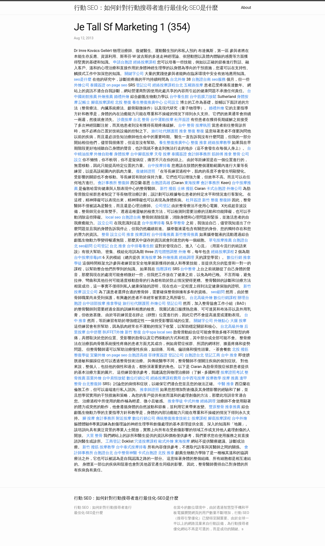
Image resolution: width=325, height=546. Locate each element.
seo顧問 (85, 246)
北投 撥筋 (240, 349)
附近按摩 (123, 418)
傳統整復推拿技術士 (173, 418)
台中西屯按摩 (193, 378)
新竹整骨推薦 (186, 234)
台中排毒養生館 (140, 246)
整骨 (105, 234)
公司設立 (171, 102)
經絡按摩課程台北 (167, 85)
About (246, 7)
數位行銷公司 (137, 378)
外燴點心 (221, 320)
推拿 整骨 (232, 154)
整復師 (123, 182)
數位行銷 (234, 257)
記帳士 (84, 102)
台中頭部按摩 (93, 303)
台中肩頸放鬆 (114, 378)
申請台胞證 (122, 62)
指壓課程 (163, 269)
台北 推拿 (118, 246)
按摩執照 (203, 125)
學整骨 (179, 223)
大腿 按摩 (238, 320)
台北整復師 (92, 384)
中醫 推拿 (226, 384)
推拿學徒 (114, 303)
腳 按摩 (88, 418)
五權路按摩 (193, 85)
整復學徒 (81, 355)
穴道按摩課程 (145, 441)
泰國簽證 (97, 85)
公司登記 (163, 205)
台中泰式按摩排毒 (131, 447)
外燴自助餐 (103, 154)
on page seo (116, 85)
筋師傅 (217, 154)
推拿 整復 (187, 131)
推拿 (130, 234)
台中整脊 (188, 269)
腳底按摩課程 (102, 102)
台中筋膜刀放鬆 (203, 96)
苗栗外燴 (94, 378)
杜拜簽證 (182, 119)
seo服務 (219, 79)
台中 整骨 (186, 125)
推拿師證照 (149, 389)
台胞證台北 (194, 355)
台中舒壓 (94, 332)
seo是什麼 (83, 79)
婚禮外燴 (121, 96)
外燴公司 (81, 85)
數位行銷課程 (225, 297)
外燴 (182, 251)
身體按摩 (121, 154)
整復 (200, 131)
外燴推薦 (105, 96)
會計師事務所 (199, 154)
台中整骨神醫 (125, 452)
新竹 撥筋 (168, 188)
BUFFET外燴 (113, 332)
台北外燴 (177, 79)
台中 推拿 (229, 355)
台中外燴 (239, 418)
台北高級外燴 (201, 297)
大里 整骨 (94, 435)
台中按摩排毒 (159, 165)
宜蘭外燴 (97, 355)
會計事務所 (107, 182)
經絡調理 (186, 257)
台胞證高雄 (160, 182)
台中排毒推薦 (162, 234)
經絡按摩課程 (144, 62)
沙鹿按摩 (124, 119)
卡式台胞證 (216, 188)
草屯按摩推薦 (220, 240)
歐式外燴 (166, 441)
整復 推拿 (199, 142)
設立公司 (105, 223)
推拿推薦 (232, 407)
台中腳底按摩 (141, 154)
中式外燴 (191, 401)
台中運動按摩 (161, 119)
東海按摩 (192, 182)
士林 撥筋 (185, 188)
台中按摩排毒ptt (88, 257)
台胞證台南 (201, 79)
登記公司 (143, 85)
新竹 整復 (210, 200)
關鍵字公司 (134, 73)
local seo (113, 217)
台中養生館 (179, 96)
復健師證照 (145, 171)
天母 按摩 (162, 154)
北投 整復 (123, 102)
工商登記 (113, 441)
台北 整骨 (141, 119)
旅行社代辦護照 (164, 131)
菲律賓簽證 (157, 355)
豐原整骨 (216, 407)
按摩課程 (142, 234)
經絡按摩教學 (219, 142)
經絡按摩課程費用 (165, 378)
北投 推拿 (166, 452)
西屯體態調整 (165, 251)
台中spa (149, 332)
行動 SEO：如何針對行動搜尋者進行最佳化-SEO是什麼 (146, 7)
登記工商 (212, 355)
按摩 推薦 (230, 378)
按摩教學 (213, 378)
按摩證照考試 (232, 372)
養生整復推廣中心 (147, 102)
